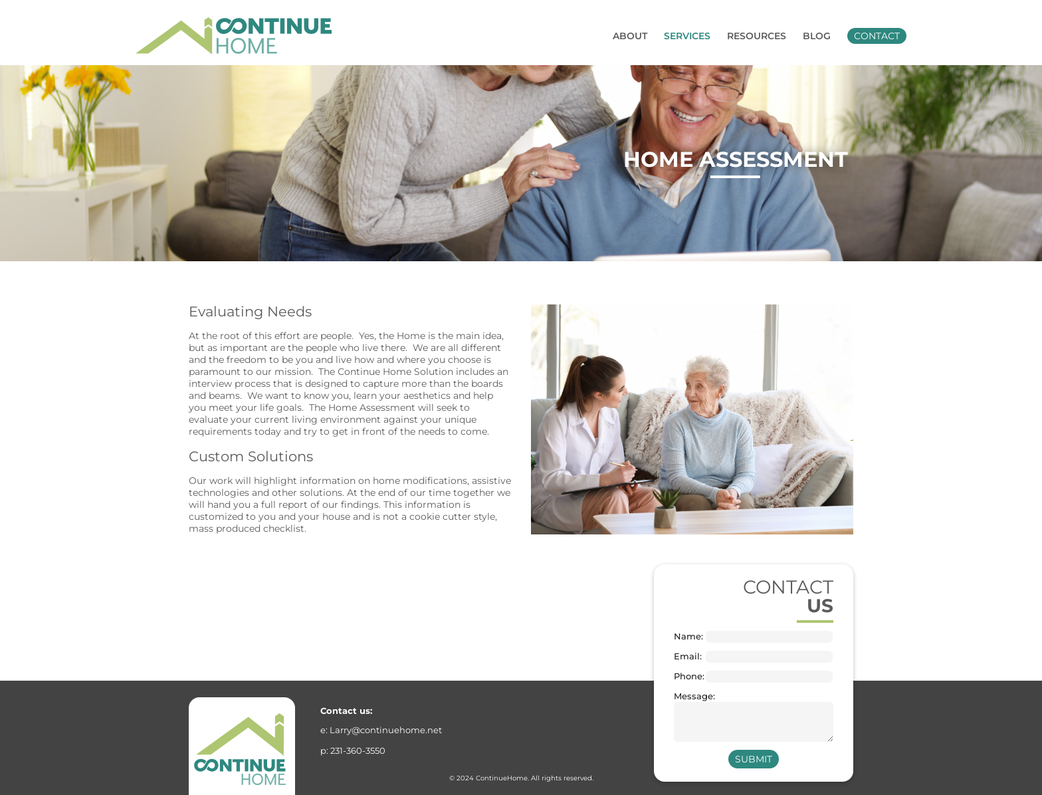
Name (687, 636)
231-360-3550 (357, 750)
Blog (817, 36)
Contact (877, 36)
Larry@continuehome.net (386, 730)
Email (687, 656)
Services (687, 36)
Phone (688, 676)
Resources (756, 36)
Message (689, 696)
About (630, 36)
